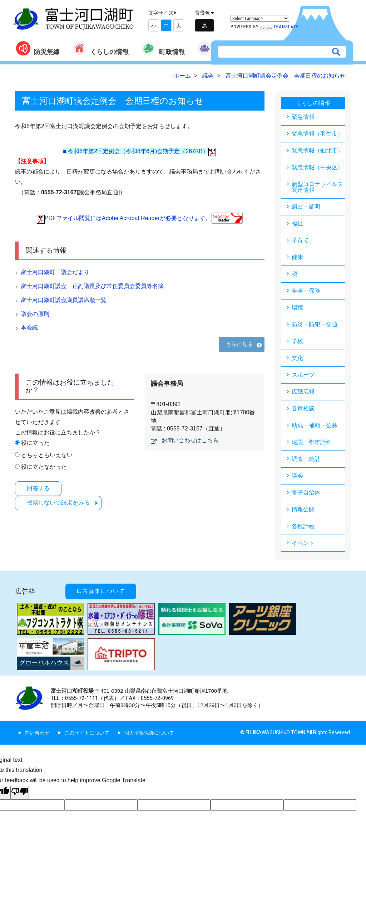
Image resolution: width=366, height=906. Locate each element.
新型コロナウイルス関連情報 (317, 187)
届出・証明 (306, 207)
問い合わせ (37, 733)
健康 (297, 257)
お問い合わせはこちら (190, 440)
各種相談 (303, 408)
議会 (297, 476)
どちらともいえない (47, 455)
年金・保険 (306, 291)
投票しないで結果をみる (58, 503)
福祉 (297, 223)
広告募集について (100, 591)
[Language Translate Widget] (260, 18)
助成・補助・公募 (314, 425)
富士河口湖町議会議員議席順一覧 (64, 300)
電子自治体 (306, 492)
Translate (279, 26)
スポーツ (303, 375)
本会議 (29, 328)
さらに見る (239, 344)
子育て (300, 240)
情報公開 (303, 509)
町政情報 (163, 48)
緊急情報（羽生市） (317, 134)
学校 (297, 341)
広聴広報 (303, 392)
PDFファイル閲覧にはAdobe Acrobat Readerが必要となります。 (140, 218)
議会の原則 (35, 314)
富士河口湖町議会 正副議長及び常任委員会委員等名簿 (92, 286)
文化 (297, 358)
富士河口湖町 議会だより (55, 272)
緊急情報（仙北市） (317, 150)
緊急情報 (303, 117)
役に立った (35, 443)
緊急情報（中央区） (317, 167)
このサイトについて (86, 733)
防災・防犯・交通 (314, 324)
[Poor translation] (19, 792)
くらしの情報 (100, 48)
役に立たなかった (44, 467)
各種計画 (303, 526)
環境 (297, 308)
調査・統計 (306, 459)
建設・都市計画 (312, 442)
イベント (303, 543)
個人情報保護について (149, 733)
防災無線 (38, 48)
